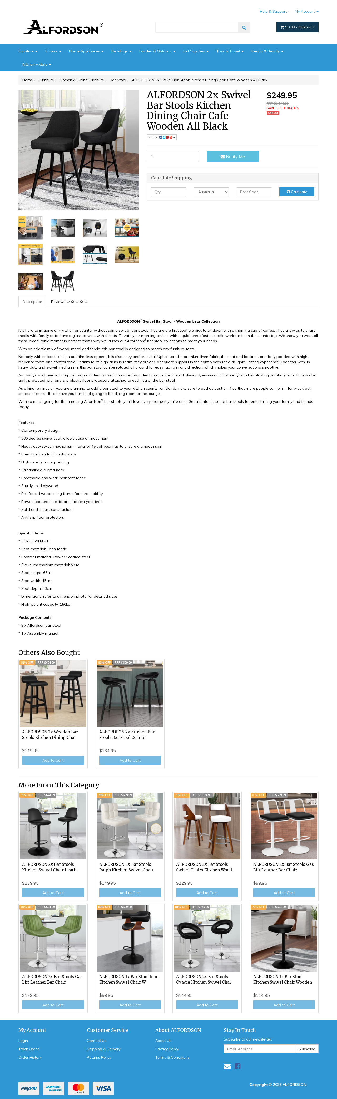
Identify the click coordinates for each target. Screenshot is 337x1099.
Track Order (28, 1049)
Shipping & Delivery (103, 1049)
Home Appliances (86, 51)
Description (32, 301)
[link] (237, 1066)
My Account (307, 11)
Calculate (297, 191)
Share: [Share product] (161, 137)
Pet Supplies (196, 51)
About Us (163, 1040)
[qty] (168, 191)
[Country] (211, 191)
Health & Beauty (267, 51)
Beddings (121, 51)
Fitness (53, 51)
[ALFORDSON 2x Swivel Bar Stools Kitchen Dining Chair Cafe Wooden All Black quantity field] (173, 156)
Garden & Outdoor (157, 51)
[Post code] (254, 191)
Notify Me (233, 156)
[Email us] (227, 1066)
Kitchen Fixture (36, 64)
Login (23, 1040)
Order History (30, 1057)
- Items (297, 27)
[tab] (32, 301)
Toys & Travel (230, 51)
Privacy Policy (167, 1049)
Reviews (69, 301)
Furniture (27, 51)
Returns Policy (99, 1057)
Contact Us (96, 1040)
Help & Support (273, 11)
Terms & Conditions (172, 1057)
